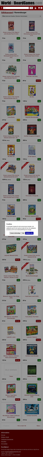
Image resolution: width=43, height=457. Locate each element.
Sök (31, 8)
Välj (23, 233)
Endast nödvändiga (15, 233)
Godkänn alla (29, 233)
